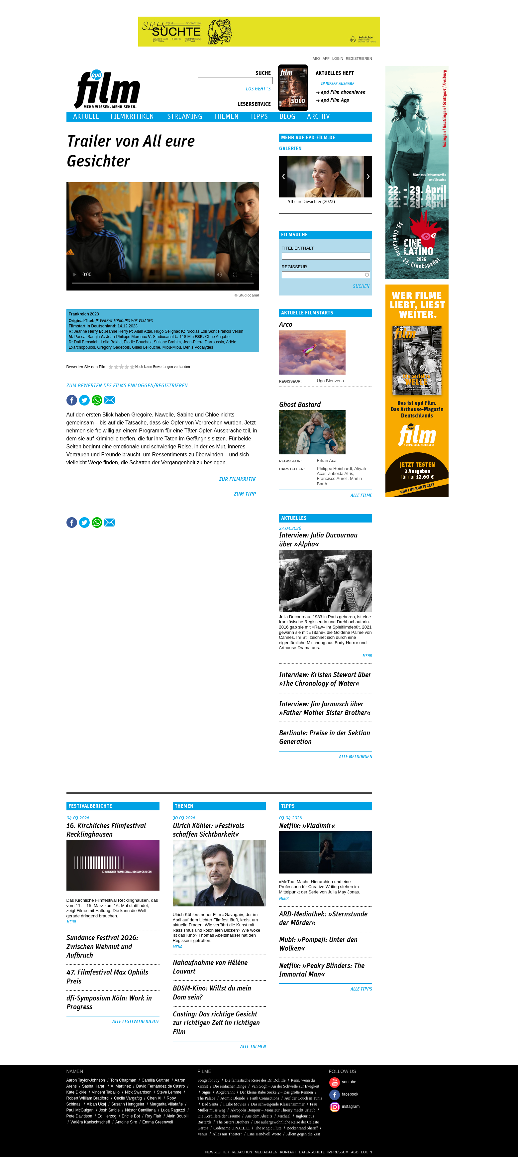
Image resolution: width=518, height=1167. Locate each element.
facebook (350, 1094)
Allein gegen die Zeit (303, 1134)
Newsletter (217, 1152)
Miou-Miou (171, 347)
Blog (287, 116)
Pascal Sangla (87, 336)
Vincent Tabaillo (106, 1092)
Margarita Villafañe (166, 1104)
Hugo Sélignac (167, 331)
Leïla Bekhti (111, 342)
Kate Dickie (76, 1092)
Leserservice (254, 104)
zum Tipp (245, 494)
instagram (351, 1106)
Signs (206, 1092)
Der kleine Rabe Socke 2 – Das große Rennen (276, 1092)
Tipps (259, 116)
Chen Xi (154, 1098)
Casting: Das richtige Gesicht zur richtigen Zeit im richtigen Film (216, 1023)
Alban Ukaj (96, 1104)
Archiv (318, 116)
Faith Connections (264, 1098)
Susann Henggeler (127, 1104)
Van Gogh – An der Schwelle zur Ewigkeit (285, 1086)
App (326, 58)
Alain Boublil (177, 1116)
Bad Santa (210, 1104)
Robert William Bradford (87, 1098)
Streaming (184, 116)
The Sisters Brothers (233, 1122)
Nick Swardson (138, 1092)
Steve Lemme (169, 1092)
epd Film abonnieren (343, 92)
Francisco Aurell (332, 478)
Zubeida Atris (340, 473)
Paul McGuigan (80, 1110)
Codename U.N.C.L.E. (231, 1128)
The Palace (206, 1098)
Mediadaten (266, 1152)
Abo (316, 58)
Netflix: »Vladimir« (307, 826)
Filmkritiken (132, 116)
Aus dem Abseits (258, 1116)
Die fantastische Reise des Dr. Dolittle (255, 1080)
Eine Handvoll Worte (264, 1134)
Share (97, 400)
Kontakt (288, 1152)
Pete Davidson (79, 1116)
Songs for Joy (209, 1080)
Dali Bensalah (86, 342)
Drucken (122, 400)
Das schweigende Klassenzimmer (278, 1104)
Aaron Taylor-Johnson (85, 1080)
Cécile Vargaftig (128, 1098)
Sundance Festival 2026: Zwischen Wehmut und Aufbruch (102, 946)
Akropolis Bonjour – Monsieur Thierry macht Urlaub (273, 1110)
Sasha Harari (93, 1086)
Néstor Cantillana (140, 1110)
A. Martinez (121, 1086)
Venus (202, 1134)
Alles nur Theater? (227, 1134)
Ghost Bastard (300, 404)
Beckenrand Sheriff (302, 1128)
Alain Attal (143, 331)
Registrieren (359, 58)
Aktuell (86, 116)
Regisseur (294, 266)
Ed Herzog (107, 1116)
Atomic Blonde (232, 1098)
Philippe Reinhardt (334, 468)
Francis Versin (230, 331)
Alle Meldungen (355, 757)
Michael (283, 1116)
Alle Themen (253, 1046)
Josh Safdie (109, 1110)
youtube (349, 1082)
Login (337, 58)
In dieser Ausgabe (337, 84)
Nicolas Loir (196, 331)
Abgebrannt (225, 1092)
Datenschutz (312, 1152)
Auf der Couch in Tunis (303, 1098)
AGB (355, 1152)
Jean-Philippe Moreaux (126, 336)
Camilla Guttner (155, 1080)
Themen (226, 116)
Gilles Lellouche (146, 347)
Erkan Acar (327, 460)
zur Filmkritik (237, 479)
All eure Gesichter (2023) (311, 201)
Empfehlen (109, 400)
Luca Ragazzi (173, 1110)
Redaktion (242, 1152)
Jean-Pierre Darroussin (203, 342)
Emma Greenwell (157, 1122)
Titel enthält (298, 248)
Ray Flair (153, 1116)
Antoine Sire (126, 1122)
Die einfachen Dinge (229, 1086)
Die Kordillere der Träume (219, 1116)
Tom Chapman (123, 1080)
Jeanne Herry (86, 331)
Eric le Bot (131, 1116)
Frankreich (79, 314)
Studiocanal (163, 336)
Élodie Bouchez (138, 342)
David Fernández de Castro (160, 1086)
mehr (367, 656)
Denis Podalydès (198, 347)
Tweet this (84, 400)
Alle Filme (361, 495)
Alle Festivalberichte (135, 1021)
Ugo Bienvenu (330, 380)
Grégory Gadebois (113, 347)
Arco (285, 324)
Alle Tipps (361, 989)
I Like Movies (234, 1104)
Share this (71, 400)
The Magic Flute (268, 1128)
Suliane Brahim (167, 342)
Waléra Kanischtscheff (90, 1122)
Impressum (338, 1152)
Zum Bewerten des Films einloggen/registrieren (127, 385)
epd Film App (335, 100)
